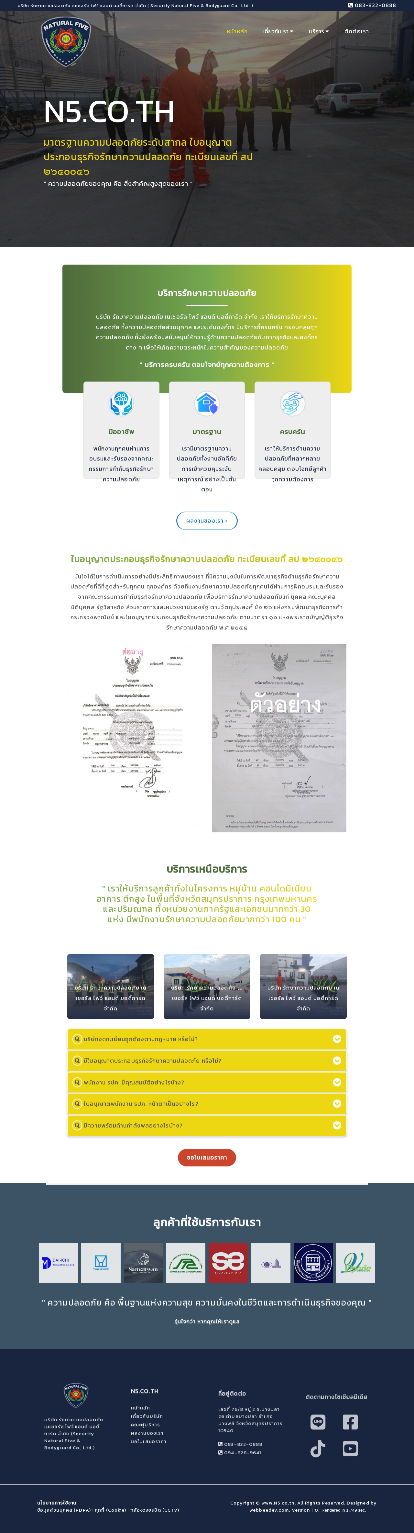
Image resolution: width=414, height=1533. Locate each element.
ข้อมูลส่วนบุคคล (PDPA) (64, 1510)
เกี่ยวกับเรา (278, 31)
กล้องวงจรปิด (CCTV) (155, 1510)
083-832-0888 (372, 5)
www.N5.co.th (277, 1502)
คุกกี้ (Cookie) (110, 1510)
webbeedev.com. (270, 1510)
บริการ (319, 31)
